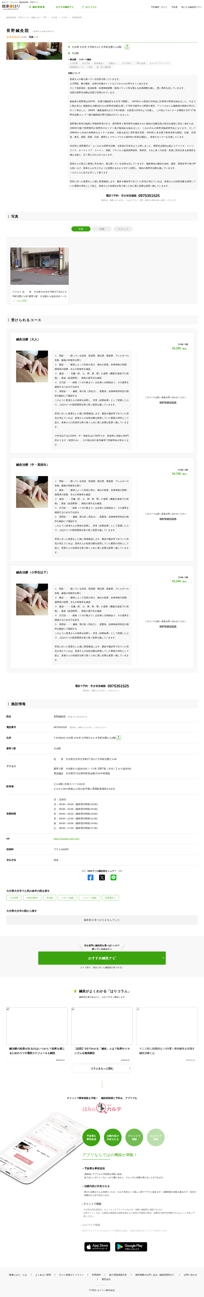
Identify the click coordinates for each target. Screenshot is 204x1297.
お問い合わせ (190, 1274)
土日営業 (14, 898)
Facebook (90, 877)
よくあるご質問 (43, 1274)
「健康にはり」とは (17, 1274)
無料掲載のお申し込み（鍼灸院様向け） (155, 1274)
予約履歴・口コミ (159, 7)
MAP (127, 48)
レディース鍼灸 (89, 898)
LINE (113, 877)
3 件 (36, 37)
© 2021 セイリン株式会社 (102, 1290)
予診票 (174, 7)
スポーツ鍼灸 (67, 898)
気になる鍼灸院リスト (191, 7)
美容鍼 (50, 898)
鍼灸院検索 (39, 7)
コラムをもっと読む (102, 1068)
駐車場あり (110, 898)
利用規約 (96, 1274)
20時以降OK (32, 898)
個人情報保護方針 (118, 1274)
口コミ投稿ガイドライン (71, 1274)
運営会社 (106, 1279)
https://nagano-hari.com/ (67, 838)
